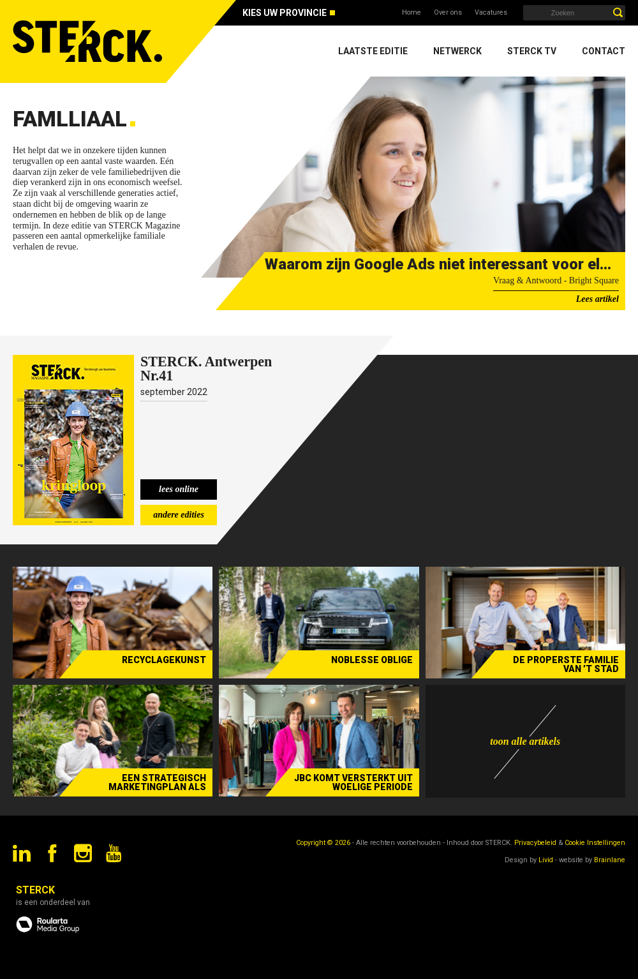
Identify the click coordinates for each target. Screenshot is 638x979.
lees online (178, 489)
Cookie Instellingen (595, 843)
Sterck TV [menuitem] (531, 51)
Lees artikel (597, 299)
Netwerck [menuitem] (457, 51)
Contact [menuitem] (603, 51)
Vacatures (491, 12)
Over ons (448, 12)
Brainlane (609, 860)
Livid (545, 860)
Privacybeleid (535, 843)
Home (411, 12)
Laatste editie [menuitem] (373, 51)
